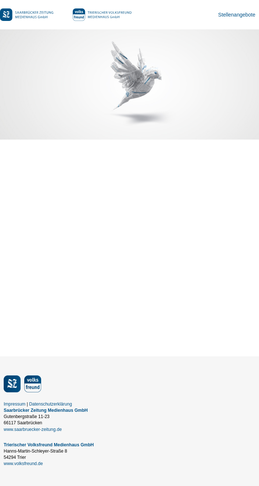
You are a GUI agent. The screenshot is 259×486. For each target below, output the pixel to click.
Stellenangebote (236, 15)
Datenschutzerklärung (50, 404)
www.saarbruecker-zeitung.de (33, 429)
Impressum (14, 404)
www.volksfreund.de (23, 463)
